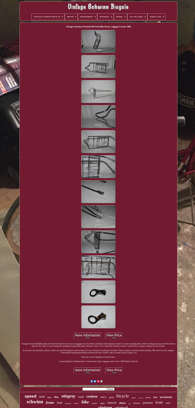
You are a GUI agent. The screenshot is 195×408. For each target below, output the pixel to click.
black (49, 397)
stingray (68, 396)
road (81, 396)
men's (103, 397)
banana (136, 403)
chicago (140, 398)
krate (159, 402)
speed (30, 396)
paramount (166, 397)
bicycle (122, 396)
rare (168, 402)
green (111, 397)
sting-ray (68, 403)
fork (155, 397)
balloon (76, 403)
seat (42, 396)
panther (95, 403)
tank (59, 402)
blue (56, 397)
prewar (148, 397)
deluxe (122, 403)
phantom (148, 402)
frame (50, 402)
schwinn (35, 401)
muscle (111, 402)
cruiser (92, 396)
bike (85, 401)
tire (130, 403)
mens (102, 403)
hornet (134, 398)
